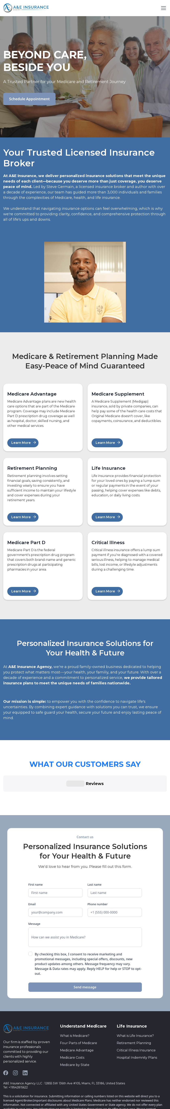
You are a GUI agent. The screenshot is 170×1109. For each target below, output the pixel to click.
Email (32, 868)
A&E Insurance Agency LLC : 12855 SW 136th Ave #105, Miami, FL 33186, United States (64, 1047)
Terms (7, 1100)
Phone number (98, 868)
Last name (95, 848)
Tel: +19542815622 (15, 1051)
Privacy (19, 1100)
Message (34, 887)
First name (35, 848)
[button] (163, 8)
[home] (26, 8)
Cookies (32, 1100)
